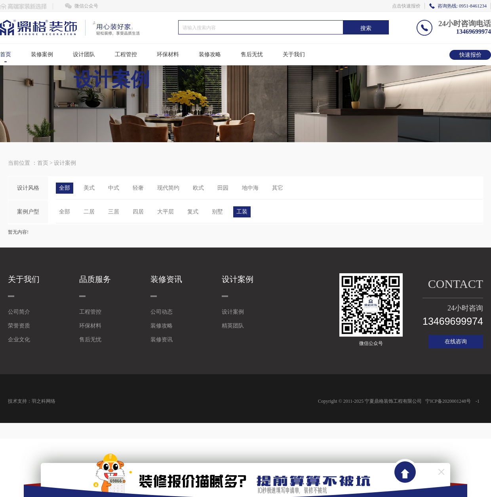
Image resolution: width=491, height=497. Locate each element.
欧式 (198, 188)
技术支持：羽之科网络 (31, 401)
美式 (89, 188)
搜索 (365, 28)
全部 (64, 188)
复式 (192, 212)
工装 (241, 212)
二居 (89, 212)
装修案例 (42, 54)
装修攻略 (210, 54)
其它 (277, 188)
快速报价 (470, 55)
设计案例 (65, 163)
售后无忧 (252, 54)
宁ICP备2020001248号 (447, 401)
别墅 (217, 212)
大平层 (165, 212)
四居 (138, 212)
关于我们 (294, 54)
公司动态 (161, 312)
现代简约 (168, 188)
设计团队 (84, 54)
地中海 (250, 188)
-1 (477, 401)
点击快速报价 (406, 6)
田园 (222, 188)
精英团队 (233, 326)
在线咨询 (456, 342)
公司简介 (19, 312)
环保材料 (168, 54)
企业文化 (19, 340)
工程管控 (126, 54)
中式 (113, 188)
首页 (5, 54)
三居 (113, 212)
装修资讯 (161, 340)
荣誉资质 (19, 326)
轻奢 (138, 188)
